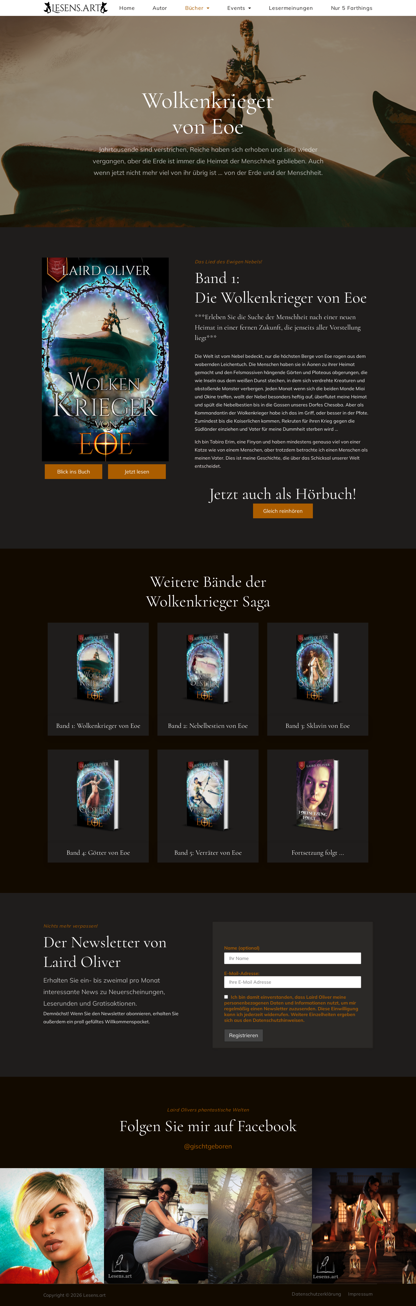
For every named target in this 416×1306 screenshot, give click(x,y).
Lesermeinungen (291, 8)
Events (239, 8)
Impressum (360, 1294)
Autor (160, 8)
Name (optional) (242, 948)
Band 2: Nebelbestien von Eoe (208, 726)
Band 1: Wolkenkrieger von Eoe (98, 726)
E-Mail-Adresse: (292, 979)
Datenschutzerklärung (316, 1294)
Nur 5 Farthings (352, 8)
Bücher (197, 8)
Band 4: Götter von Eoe (98, 852)
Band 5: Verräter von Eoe (208, 852)
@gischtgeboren (208, 1146)
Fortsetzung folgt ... (317, 852)
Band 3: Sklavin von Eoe (317, 726)
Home (127, 8)
